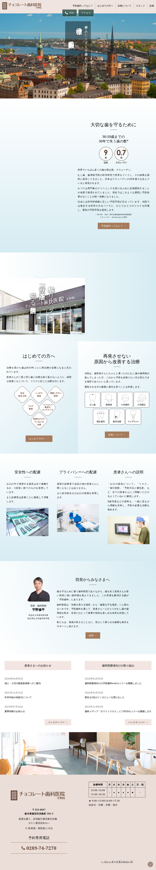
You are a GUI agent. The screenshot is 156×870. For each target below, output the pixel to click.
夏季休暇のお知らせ (15, 599)
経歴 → (93, 523)
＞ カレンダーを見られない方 (117, 749)
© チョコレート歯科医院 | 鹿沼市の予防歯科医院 (78, 866)
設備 (151, 5)
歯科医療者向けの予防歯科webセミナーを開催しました (113, 570)
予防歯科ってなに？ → (39, 214)
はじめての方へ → (39, 326)
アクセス (86, 12)
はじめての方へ (105, 5)
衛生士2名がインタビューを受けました (104, 585)
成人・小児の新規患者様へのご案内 (23, 570)
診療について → (117, 322)
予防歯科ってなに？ (82, 5)
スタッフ (140, 5)
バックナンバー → (58, 609)
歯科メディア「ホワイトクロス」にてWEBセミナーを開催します (118, 599)
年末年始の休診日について (18, 585)
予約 (69, 12)
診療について (124, 5)
